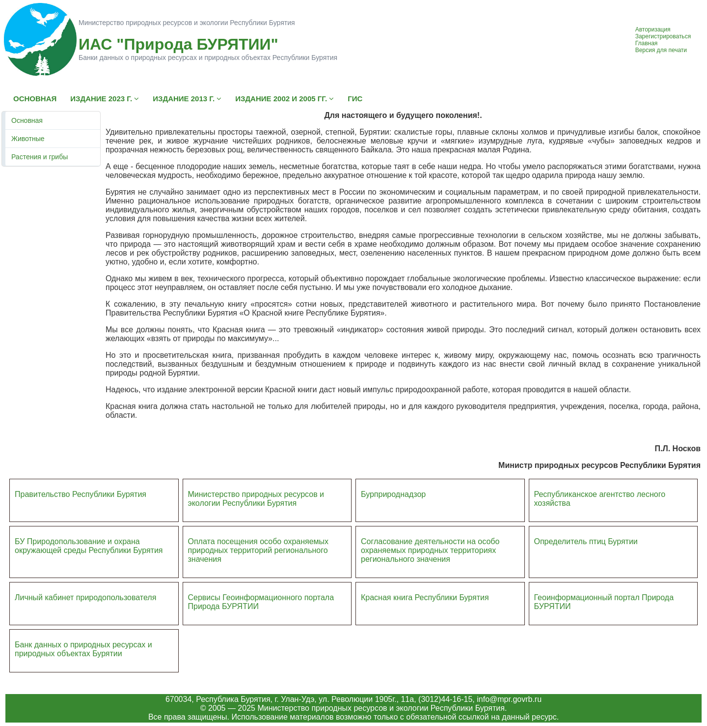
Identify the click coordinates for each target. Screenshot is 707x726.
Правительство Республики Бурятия (80, 494)
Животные (28, 139)
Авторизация (653, 29)
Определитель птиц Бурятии (586, 541)
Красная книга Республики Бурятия (425, 597)
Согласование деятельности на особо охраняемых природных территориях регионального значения (430, 550)
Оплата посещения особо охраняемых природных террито (258, 545)
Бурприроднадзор (393, 494)
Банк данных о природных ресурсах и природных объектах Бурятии (83, 649)
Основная (27, 120)
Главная (646, 43)
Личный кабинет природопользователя (85, 597)
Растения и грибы (39, 157)
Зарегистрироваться (663, 36)
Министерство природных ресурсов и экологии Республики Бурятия (256, 498)
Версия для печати (661, 50)
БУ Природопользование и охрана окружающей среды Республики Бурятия (89, 545)
